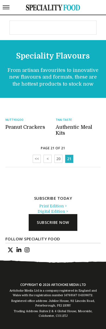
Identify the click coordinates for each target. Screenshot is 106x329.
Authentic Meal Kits (74, 130)
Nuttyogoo (14, 120)
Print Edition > (53, 206)
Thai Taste (64, 120)
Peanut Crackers (25, 127)
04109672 (85, 295)
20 (58, 158)
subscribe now (53, 222)
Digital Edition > (53, 211)
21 (69, 158)
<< (37, 158)
